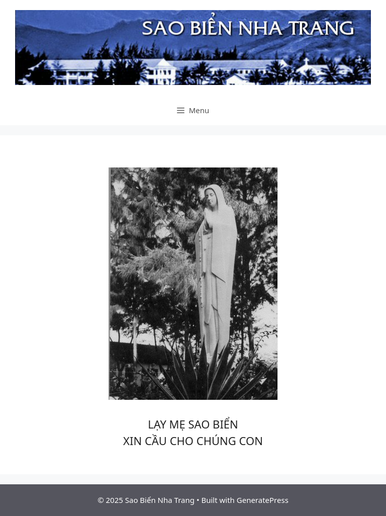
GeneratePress (262, 500)
